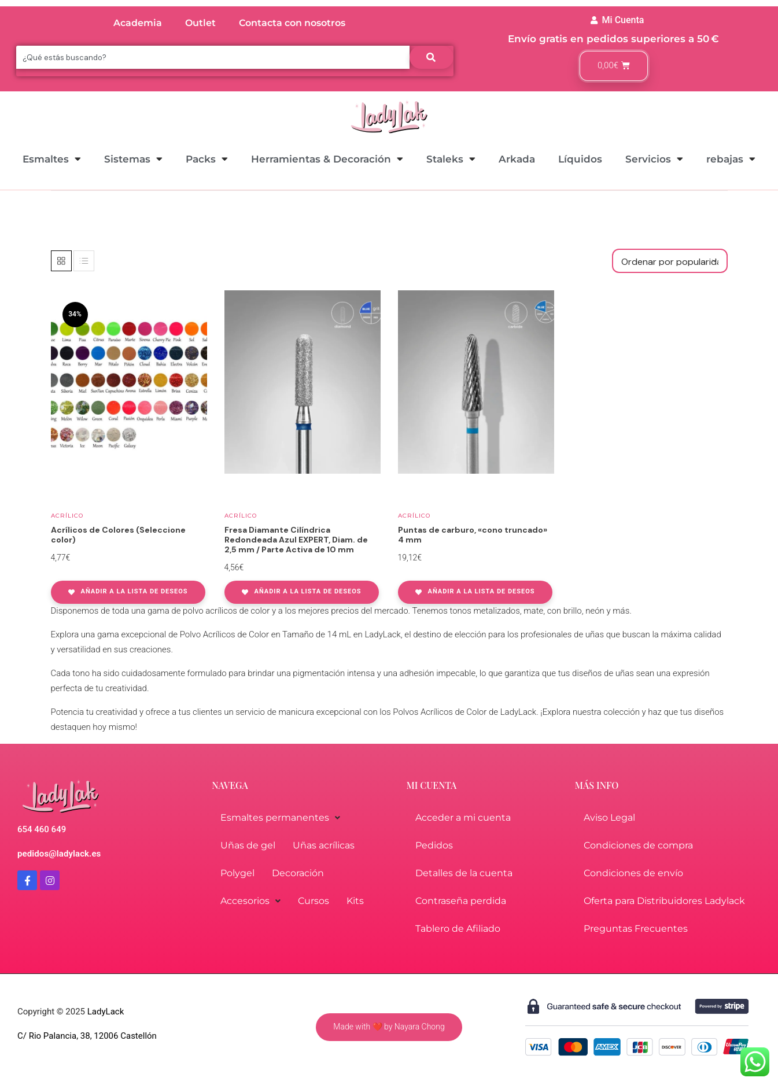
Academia (137, 22)
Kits (355, 900)
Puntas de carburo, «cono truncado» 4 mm (472, 535)
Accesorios (250, 900)
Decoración (298, 873)
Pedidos (434, 845)
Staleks (450, 158)
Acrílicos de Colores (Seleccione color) (118, 535)
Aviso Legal (609, 817)
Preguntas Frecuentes (636, 928)
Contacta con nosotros (292, 22)
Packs (207, 158)
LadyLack (104, 1011)
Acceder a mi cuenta (463, 817)
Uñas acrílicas (324, 845)
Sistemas (133, 158)
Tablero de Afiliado (457, 928)
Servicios (654, 158)
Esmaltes (52, 158)
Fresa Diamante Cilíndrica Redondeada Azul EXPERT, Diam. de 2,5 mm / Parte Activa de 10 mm (296, 540)
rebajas (730, 158)
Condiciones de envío (633, 873)
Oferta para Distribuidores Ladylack (664, 900)
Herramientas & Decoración (327, 158)
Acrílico (67, 515)
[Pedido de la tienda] (670, 261)
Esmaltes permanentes (280, 817)
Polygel (237, 873)
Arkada (517, 159)
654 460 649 (41, 829)
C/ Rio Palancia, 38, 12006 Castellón (87, 1036)
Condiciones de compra (638, 845)
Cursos (313, 900)
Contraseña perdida (460, 900)
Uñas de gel (247, 845)
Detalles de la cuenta (463, 873)
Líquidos (580, 159)
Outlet (200, 22)
